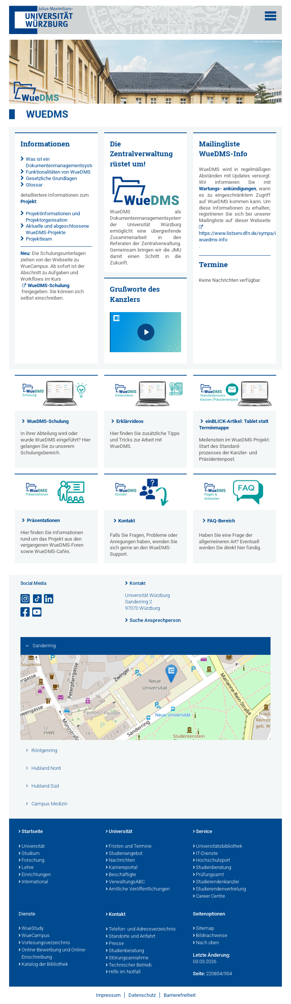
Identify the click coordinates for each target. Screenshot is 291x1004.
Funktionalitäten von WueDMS (58, 172)
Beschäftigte (121, 875)
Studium (29, 853)
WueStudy (31, 928)
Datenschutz (142, 995)
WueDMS (47, 114)
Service (202, 831)
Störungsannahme (127, 958)
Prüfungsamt (208, 875)
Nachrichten (120, 860)
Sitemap (203, 928)
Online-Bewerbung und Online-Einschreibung (52, 954)
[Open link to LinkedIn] (49, 599)
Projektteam (39, 239)
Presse (115, 943)
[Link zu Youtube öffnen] (37, 612)
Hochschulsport (211, 860)
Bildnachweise (210, 936)
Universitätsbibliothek (217, 846)
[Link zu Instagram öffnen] (25, 599)
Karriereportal (122, 867)
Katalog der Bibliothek (43, 964)
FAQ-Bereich (221, 521)
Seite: (199, 973)
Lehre (26, 867)
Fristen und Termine (129, 846)
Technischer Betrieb (129, 965)
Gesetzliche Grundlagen (51, 178)
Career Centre (209, 896)
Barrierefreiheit (180, 995)
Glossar (34, 185)
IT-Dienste (205, 853)
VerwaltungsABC (125, 882)
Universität (32, 846)
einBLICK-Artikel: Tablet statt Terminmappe (233, 424)
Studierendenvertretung (219, 889)
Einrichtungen (35, 875)
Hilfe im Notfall (123, 972)
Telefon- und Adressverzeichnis (141, 929)
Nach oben (206, 943)
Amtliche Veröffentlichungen (138, 889)
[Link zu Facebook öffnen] (25, 612)
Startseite (31, 831)
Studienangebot (124, 853)
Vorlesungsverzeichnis (44, 943)
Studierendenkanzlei (216, 882)
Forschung (31, 860)
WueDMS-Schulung (48, 285)
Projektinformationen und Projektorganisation (53, 217)
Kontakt (126, 521)
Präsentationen (43, 520)
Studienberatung (212, 867)
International (33, 882)
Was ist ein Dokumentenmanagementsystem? (63, 162)
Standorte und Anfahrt (130, 936)
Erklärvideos (130, 421)
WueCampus (34, 936)
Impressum (108, 995)
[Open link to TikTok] (37, 599)
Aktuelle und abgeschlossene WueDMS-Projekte (57, 229)
